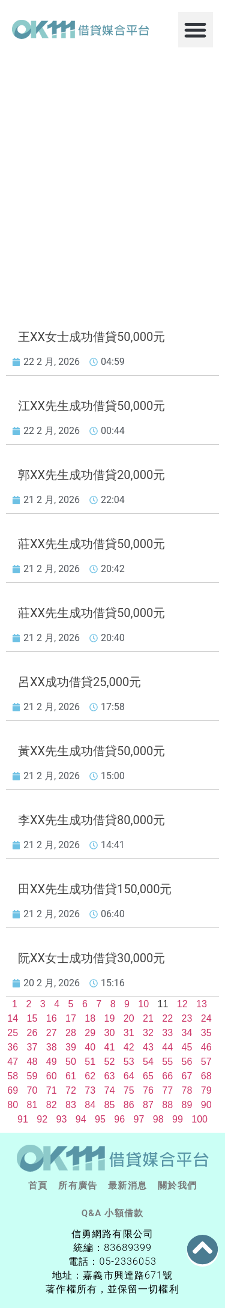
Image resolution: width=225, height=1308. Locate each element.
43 (148, 1047)
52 (109, 1061)
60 (51, 1076)
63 (109, 1076)
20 (129, 1018)
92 (42, 1119)
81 (32, 1105)
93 (61, 1119)
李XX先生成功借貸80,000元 (91, 820)
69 (12, 1090)
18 (90, 1018)
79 (206, 1090)
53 (129, 1061)
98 (158, 1119)
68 (206, 1076)
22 (167, 1018)
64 (129, 1076)
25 (12, 1033)
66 (167, 1076)
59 (32, 1076)
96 (119, 1119)
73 (90, 1090)
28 (70, 1033)
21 (148, 1018)
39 (70, 1047)
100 (199, 1119)
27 (51, 1033)
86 (129, 1105)
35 (206, 1033)
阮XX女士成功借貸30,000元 (91, 958)
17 (70, 1018)
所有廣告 (77, 1185)
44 (167, 1047)
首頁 (37, 1185)
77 (167, 1090)
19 (109, 1018)
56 (187, 1061)
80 (12, 1105)
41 (109, 1047)
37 (32, 1047)
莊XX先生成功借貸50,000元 (91, 544)
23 (187, 1018)
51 (90, 1061)
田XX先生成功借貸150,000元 (95, 889)
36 (12, 1047)
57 (206, 1061)
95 (100, 1119)
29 (90, 1033)
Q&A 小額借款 (112, 1213)
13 (201, 1004)
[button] (196, 29)
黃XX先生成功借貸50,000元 (91, 751)
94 (81, 1119)
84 (90, 1105)
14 (12, 1018)
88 (167, 1105)
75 (129, 1090)
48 (32, 1061)
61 (70, 1076)
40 (90, 1047)
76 (148, 1090)
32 (148, 1033)
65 (148, 1076)
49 (51, 1061)
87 (148, 1105)
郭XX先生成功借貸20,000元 (91, 475)
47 (12, 1061)
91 (22, 1119)
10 (143, 1004)
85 (109, 1105)
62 (90, 1076)
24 (206, 1018)
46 (206, 1047)
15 (32, 1018)
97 (139, 1119)
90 (206, 1105)
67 (187, 1076)
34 (187, 1033)
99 (177, 1119)
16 (51, 1018)
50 (70, 1061)
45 (187, 1047)
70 (32, 1090)
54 (148, 1061)
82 (51, 1105)
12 (182, 1004)
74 (109, 1090)
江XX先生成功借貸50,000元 (91, 406)
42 (129, 1047)
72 (70, 1090)
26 (32, 1033)
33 (167, 1033)
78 (187, 1090)
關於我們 (177, 1185)
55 (167, 1061)
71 (51, 1090)
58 (12, 1076)
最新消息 (127, 1185)
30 (109, 1033)
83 (70, 1105)
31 (129, 1033)
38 (51, 1047)
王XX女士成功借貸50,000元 (91, 337)
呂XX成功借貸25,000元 (79, 682)
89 (187, 1105)
